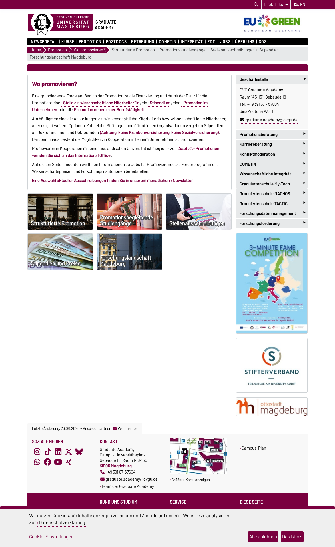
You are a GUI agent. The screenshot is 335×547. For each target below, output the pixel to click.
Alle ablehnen (263, 537)
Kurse (67, 41)
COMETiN (167, 41)
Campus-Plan (254, 448)
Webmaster (125, 428)
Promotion (90, 41)
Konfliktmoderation (272, 154)
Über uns (244, 41)
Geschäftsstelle (274, 79)
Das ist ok (292, 537)
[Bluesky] (79, 452)
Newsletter (183, 180)
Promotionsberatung (272, 134)
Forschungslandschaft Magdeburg (60, 57)
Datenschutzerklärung (62, 522)
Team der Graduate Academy (127, 486)
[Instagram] (37, 452)
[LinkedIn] (58, 452)
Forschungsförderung (272, 223)
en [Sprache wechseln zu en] (299, 4)
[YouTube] (58, 462)
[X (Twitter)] (68, 452)
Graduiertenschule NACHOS (272, 194)
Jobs (225, 41)
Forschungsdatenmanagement (272, 213)
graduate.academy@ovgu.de (269, 120)
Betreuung (142, 41)
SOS (262, 41)
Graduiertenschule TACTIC (272, 203)
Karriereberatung (272, 144)
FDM (212, 41)
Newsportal (44, 41)
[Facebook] (48, 462)
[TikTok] (48, 452)
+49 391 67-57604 (117, 472)
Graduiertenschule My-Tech (272, 184)
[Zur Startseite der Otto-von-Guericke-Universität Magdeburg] (60, 24)
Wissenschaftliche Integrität (272, 174)
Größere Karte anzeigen (191, 480)
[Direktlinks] (276, 4)
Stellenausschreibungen (232, 50)
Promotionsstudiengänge (182, 50)
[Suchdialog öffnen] (256, 4)
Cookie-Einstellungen (51, 537)
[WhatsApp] (37, 462)
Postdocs (116, 41)
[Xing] (68, 462)
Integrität (192, 41)
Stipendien (269, 50)
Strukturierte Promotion (133, 50)
